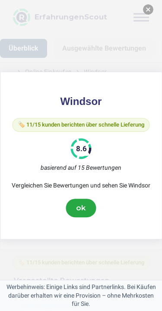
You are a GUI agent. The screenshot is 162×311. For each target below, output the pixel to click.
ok (81, 207)
